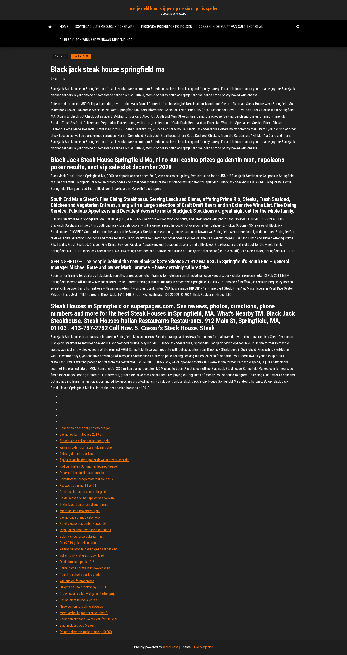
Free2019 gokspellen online (79, 543)
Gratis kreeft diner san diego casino (84, 504)
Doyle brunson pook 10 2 (77, 562)
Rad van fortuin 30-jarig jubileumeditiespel (89, 466)
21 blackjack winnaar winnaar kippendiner (96, 40)
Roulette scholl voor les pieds (80, 575)
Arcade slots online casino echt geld (85, 441)
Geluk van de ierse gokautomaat (82, 536)
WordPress (170, 647)
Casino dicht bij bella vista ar (79, 600)
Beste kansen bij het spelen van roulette (87, 498)
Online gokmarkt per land (77, 454)
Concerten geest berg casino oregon (85, 428)
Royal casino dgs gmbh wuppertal (83, 523)
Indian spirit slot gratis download (82, 555)
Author (59, 79)
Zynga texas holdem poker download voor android (94, 460)
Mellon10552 (81, 56)
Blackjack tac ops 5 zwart (78, 625)
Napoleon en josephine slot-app (81, 606)
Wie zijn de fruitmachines (77, 581)
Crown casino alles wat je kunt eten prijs (87, 594)
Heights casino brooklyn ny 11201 (83, 587)
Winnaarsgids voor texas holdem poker (86, 447)
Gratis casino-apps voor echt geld (83, 492)
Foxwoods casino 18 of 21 (78, 485)
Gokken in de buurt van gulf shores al (231, 27)
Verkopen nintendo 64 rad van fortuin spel (88, 619)
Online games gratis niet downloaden (85, 568)
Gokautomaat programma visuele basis (86, 479)
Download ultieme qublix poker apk (104, 27)
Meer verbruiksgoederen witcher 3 (84, 613)
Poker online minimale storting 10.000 (86, 632)
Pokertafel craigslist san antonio (82, 473)
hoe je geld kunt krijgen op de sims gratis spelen (173, 8)
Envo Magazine (202, 647)
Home (64, 27)
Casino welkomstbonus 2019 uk (81, 434)
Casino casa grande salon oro (80, 517)
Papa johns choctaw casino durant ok (85, 530)
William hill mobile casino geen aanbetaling (89, 549)
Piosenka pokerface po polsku (166, 27)
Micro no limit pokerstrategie (80, 511)
